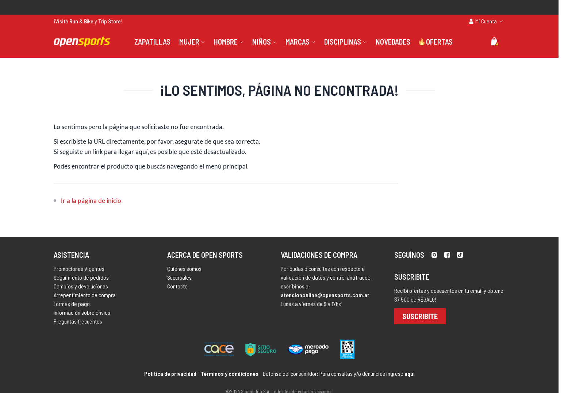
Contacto (177, 286)
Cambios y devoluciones (81, 286)
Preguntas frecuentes (78, 321)
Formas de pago (72, 303)
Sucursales (179, 277)
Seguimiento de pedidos (81, 277)
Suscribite (420, 316)
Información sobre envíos (82, 312)
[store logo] (82, 42)
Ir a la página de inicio (91, 201)
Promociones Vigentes (79, 268)
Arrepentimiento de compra (85, 294)
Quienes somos (184, 268)
